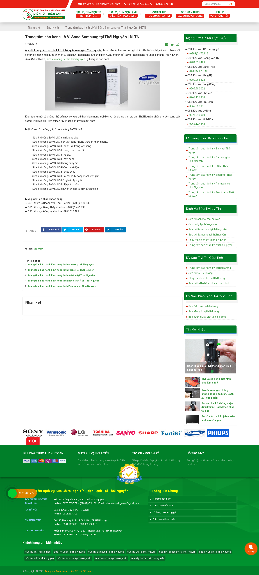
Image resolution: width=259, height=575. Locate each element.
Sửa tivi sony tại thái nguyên (204, 219)
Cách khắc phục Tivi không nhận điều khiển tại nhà (209, 367)
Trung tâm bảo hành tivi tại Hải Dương (209, 267)
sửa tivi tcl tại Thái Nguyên (39, 558)
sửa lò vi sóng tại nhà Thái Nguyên (66, 59)
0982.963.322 (197, 79)
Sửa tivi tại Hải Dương (200, 273)
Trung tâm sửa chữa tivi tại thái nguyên (210, 245)
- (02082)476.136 (87, 503)
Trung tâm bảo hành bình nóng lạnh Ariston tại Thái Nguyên (61, 275)
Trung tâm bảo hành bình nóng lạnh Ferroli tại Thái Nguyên (61, 270)
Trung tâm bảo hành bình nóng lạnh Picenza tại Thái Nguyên (62, 286)
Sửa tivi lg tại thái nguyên (202, 224)
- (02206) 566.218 (87, 524)
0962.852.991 (197, 106)
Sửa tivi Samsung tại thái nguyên (207, 234)
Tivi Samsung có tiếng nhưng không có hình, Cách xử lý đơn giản (217, 394)
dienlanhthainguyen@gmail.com (122, 503)
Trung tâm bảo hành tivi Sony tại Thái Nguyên (209, 150)
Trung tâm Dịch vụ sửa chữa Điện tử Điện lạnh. (69, 571)
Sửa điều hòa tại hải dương (203, 306)
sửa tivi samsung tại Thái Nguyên (106, 551)
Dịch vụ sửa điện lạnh (123, 14)
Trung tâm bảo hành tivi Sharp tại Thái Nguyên (210, 176)
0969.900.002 (197, 88)
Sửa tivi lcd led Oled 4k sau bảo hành (209, 283)
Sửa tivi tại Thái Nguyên (37, 551)
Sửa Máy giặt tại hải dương (203, 311)
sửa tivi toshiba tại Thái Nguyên (74, 558)
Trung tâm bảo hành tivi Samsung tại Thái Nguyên (209, 159)
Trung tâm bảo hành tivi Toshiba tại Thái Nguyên (211, 194)
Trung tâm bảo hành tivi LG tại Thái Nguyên (208, 168)
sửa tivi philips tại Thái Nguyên (111, 558)
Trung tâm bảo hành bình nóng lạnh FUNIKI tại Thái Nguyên (61, 264)
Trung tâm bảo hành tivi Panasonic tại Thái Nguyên (209, 185)
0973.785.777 (70, 503)
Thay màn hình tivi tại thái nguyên (207, 239)
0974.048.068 (197, 115)
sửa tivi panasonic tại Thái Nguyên (177, 551)
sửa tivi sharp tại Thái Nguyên (215, 551)
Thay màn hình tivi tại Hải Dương (206, 278)
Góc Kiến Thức (190, 14)
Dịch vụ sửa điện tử (88, 14)
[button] (160, 498)
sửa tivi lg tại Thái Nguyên (141, 551)
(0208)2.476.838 (198, 71)
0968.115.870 (197, 97)
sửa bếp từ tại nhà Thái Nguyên (147, 558)
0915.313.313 (70, 513)
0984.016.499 (197, 62)
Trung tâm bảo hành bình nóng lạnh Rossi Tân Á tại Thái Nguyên (63, 280)
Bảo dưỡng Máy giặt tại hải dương (207, 316)
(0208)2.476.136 (198, 53)
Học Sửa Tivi (158, 14)
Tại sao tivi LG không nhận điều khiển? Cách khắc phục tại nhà (217, 407)
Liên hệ (219, 14)
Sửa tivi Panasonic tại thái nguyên (207, 229)
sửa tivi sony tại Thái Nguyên (69, 551)
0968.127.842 (197, 123)
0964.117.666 (70, 524)
